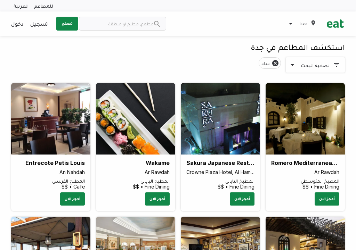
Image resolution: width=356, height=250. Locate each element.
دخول (17, 23)
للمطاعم (43, 6)
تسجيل (39, 23)
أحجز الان (327, 198)
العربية (21, 6)
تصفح (67, 23)
